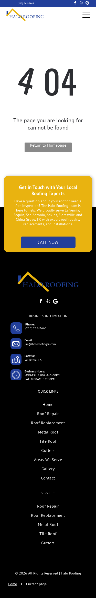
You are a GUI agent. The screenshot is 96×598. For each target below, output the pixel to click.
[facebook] (75, 4)
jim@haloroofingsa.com (40, 344)
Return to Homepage (48, 145)
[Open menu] (86, 15)
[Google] (87, 4)
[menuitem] (48, 404)
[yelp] (81, 4)
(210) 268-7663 (36, 328)
